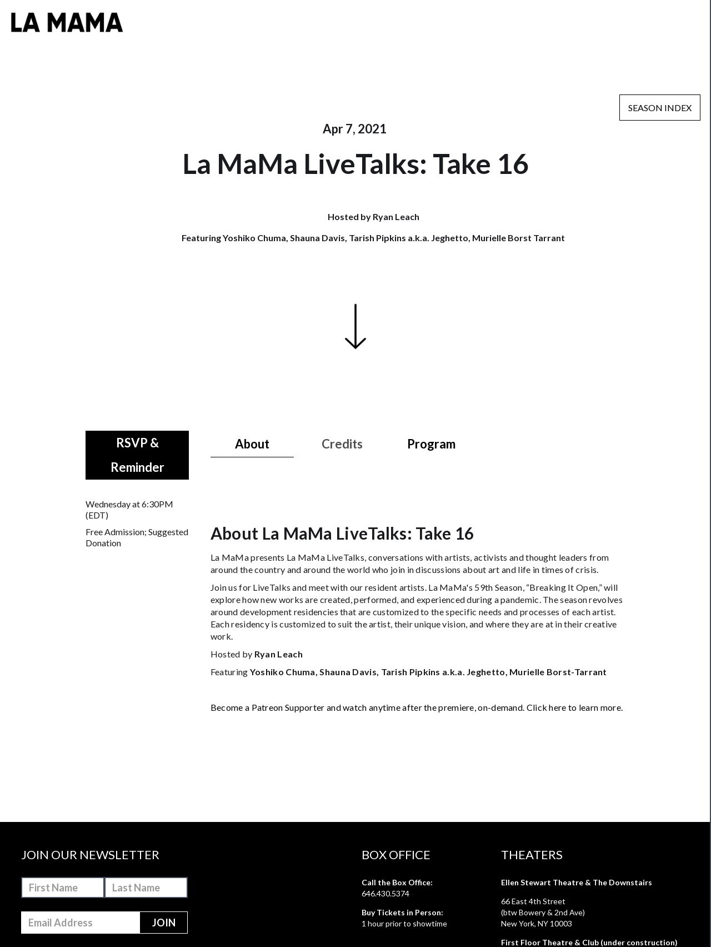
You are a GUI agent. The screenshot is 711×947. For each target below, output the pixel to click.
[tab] (252, 444)
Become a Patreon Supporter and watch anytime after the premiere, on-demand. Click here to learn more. (417, 707)
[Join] (163, 922)
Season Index (660, 107)
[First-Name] (62, 887)
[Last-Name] (146, 887)
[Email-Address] (81, 922)
